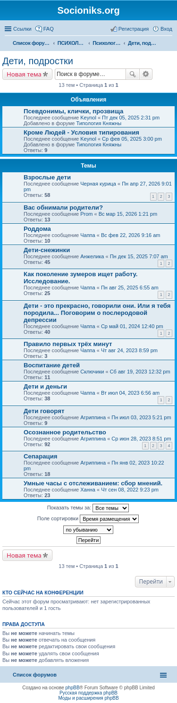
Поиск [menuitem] (169, 44)
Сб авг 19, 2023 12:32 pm (140, 371)
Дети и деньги (45, 386)
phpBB (73, 687)
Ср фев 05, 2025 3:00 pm (132, 139)
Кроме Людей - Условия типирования (81, 132)
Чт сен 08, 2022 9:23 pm (130, 489)
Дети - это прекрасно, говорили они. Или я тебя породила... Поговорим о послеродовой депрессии (97, 312)
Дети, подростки (37, 61)
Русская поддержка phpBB (88, 692)
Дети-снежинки (47, 250)
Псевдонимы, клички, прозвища (73, 111)
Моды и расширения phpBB (88, 698)
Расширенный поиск (146, 74)
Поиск (133, 74)
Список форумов (35, 675)
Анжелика (92, 256)
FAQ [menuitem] (48, 29)
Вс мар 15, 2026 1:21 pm (128, 214)
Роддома (37, 228)
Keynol (88, 117)
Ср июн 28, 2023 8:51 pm (141, 438)
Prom (86, 214)
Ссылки (22, 29)
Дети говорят (44, 411)
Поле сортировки (88, 519)
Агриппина (93, 417)
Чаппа (87, 235)
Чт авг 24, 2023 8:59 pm (129, 350)
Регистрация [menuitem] (133, 29)
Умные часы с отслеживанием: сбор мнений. (93, 483)
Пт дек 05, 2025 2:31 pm (131, 117)
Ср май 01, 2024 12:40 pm (132, 326)
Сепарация (40, 456)
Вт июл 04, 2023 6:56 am (130, 393)
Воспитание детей (52, 365)
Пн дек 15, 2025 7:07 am (139, 256)
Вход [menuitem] (166, 29)
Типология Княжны (98, 123)
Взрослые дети (47, 177)
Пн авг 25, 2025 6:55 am (130, 287)
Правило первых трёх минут (68, 343)
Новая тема (24, 74)
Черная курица (98, 183)
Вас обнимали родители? (63, 207)
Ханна (87, 489)
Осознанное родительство (65, 432)
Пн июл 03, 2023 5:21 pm (141, 417)
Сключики (92, 371)
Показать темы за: (88, 508)
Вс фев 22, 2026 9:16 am (130, 235)
